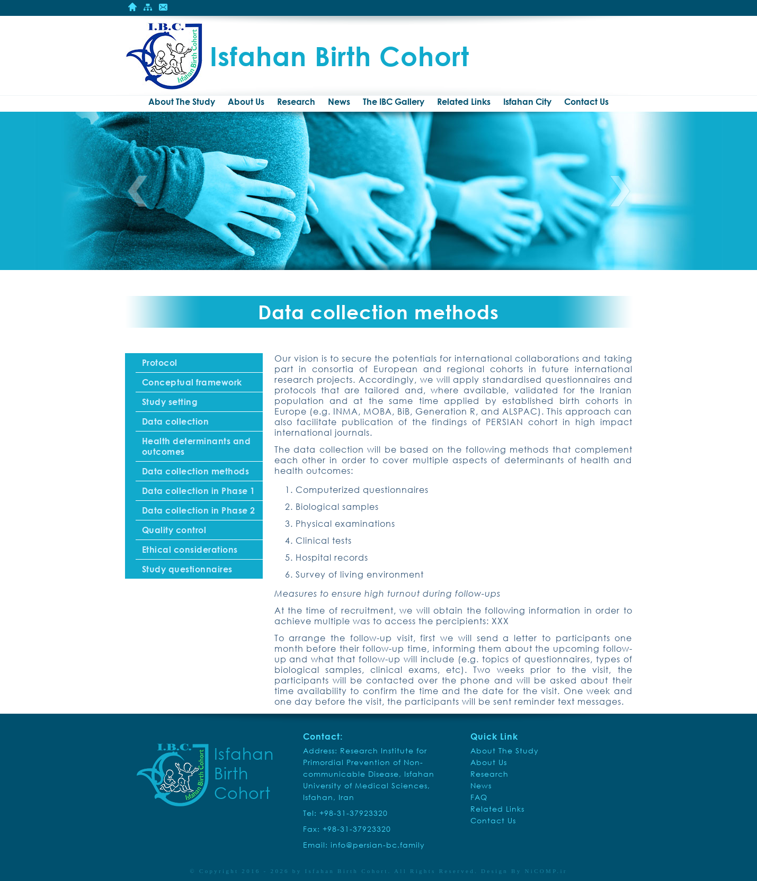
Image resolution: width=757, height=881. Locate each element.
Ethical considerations (190, 549)
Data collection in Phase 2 (198, 510)
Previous (137, 191)
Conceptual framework (192, 382)
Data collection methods (196, 471)
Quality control (174, 530)
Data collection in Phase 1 (198, 491)
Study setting (170, 402)
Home (132, 7)
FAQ (478, 797)
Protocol (159, 362)
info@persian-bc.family (378, 844)
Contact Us (163, 7)
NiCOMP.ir (546, 871)
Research (296, 101)
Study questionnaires (187, 569)
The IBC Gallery (393, 101)
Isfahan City (527, 101)
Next (619, 191)
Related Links (464, 101)
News (339, 101)
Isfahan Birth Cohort (346, 871)
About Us (246, 101)
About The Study (181, 101)
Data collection (175, 421)
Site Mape (148, 7)
